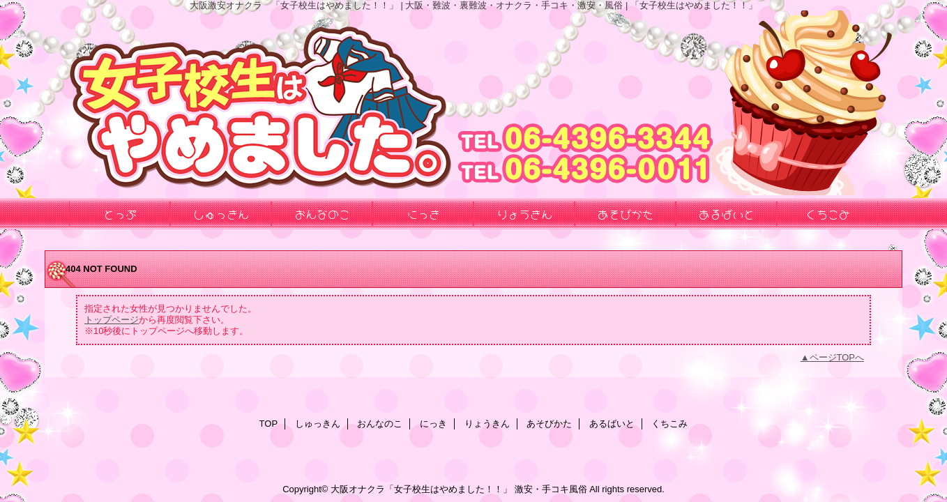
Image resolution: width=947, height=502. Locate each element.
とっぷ (120, 213)
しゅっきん (317, 423)
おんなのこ (379, 423)
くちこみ (669, 423)
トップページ (111, 319)
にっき (433, 423)
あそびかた (549, 423)
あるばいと (612, 423)
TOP (268, 423)
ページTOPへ (837, 357)
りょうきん (487, 423)
